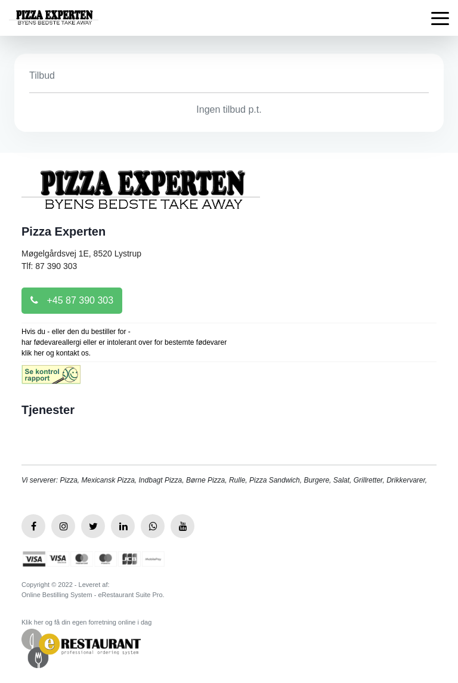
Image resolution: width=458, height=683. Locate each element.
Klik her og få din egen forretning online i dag (86, 622)
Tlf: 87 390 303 (49, 266)
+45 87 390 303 (71, 300)
